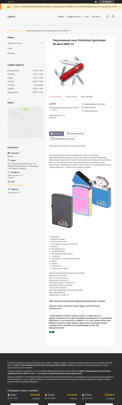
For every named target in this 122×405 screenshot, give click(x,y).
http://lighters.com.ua (15, 185)
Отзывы (11, 53)
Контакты (96, 17)
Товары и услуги (73, 17)
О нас (87, 17)
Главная (61, 17)
